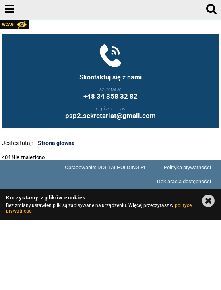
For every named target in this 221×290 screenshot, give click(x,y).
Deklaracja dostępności (184, 181)
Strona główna (56, 143)
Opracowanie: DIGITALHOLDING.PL (106, 167)
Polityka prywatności (187, 167)
